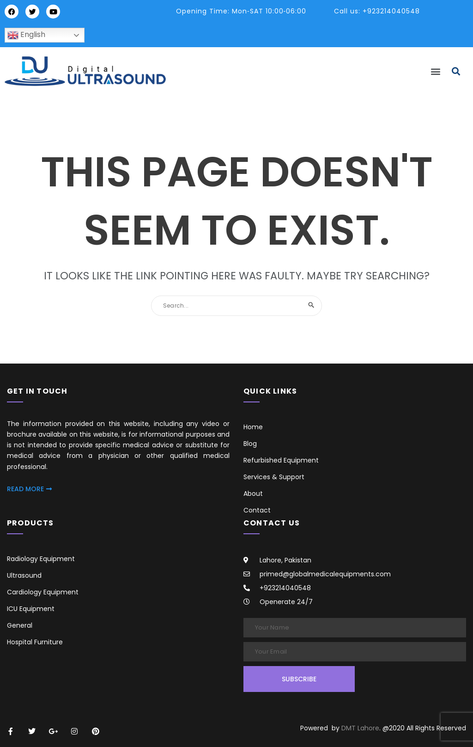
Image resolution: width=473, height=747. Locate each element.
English (26, 35)
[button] (435, 71)
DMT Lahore (360, 728)
